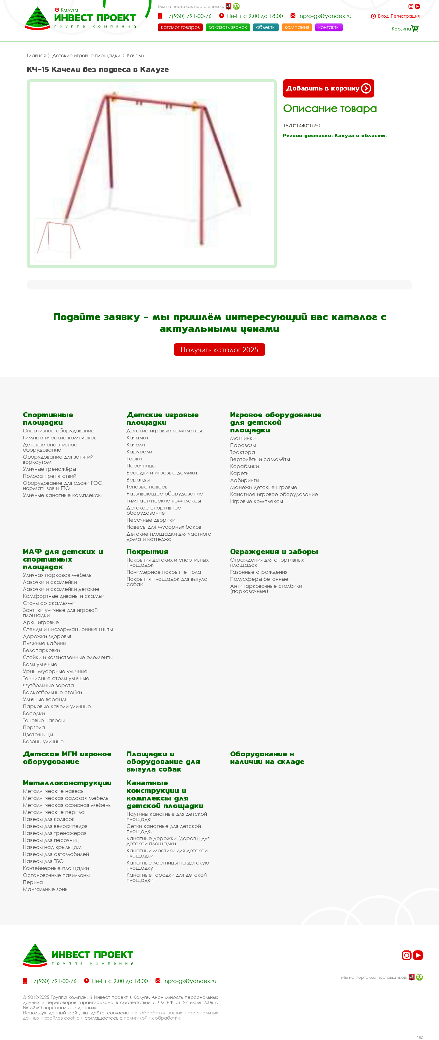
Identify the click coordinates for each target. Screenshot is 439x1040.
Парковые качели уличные (57, 706)
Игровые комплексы (256, 501)
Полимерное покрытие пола (164, 571)
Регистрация (405, 16)
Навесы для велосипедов (55, 826)
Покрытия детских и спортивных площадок (168, 562)
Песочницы (141, 465)
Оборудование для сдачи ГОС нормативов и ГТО (62, 485)
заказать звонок (228, 27)
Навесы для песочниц (51, 840)
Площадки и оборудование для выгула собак (163, 761)
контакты (329, 27)
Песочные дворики (151, 519)
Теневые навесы (147, 486)
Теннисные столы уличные (56, 678)
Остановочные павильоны (56, 875)
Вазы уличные (40, 664)
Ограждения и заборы (274, 551)
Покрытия (147, 551)
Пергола (34, 727)
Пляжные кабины (44, 643)
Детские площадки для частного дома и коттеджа (169, 536)
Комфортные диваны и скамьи (63, 595)
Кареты (239, 473)
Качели (135, 55)
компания (297, 27)
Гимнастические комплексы (60, 437)
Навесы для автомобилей (56, 854)
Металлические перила (54, 812)
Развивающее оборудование (165, 493)
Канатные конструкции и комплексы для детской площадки (165, 794)
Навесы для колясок (49, 819)
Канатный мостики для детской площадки (167, 853)
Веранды (138, 479)
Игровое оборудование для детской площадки (276, 422)
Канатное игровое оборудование (274, 494)
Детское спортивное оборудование (50, 447)
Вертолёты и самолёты (260, 459)
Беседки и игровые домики (162, 472)
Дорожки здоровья (47, 636)
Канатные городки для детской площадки (167, 877)
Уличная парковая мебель (57, 574)
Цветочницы (38, 734)
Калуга (69, 10)
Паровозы (243, 445)
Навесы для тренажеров (55, 833)
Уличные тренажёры (49, 468)
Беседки (34, 713)
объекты (266, 27)
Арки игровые (41, 622)
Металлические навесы (53, 790)
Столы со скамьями (49, 602)
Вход (383, 16)
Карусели (139, 451)
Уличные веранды (45, 699)
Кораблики (244, 466)
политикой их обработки (152, 1017)
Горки (134, 458)
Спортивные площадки (48, 418)
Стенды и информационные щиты (68, 629)
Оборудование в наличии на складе (267, 757)
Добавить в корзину (328, 88)
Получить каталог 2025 (219, 349)
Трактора (242, 452)
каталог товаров (180, 27)
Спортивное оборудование (59, 430)
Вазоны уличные (43, 741)
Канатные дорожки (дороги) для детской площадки (168, 841)
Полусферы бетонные (259, 578)
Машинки (242, 438)
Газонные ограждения (258, 571)
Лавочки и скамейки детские (61, 588)
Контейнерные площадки (56, 868)
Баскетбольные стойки (52, 692)
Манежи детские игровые (263, 487)
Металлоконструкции (67, 782)
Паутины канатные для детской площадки (167, 816)
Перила (33, 882)
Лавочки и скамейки (50, 581)
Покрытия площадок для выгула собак (167, 581)
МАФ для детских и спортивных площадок (63, 559)
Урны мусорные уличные (55, 671)
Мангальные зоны (45, 889)
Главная (36, 55)
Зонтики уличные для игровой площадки (60, 612)
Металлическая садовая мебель (65, 797)
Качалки (137, 437)
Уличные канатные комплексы (62, 495)
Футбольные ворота (48, 685)
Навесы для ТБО (43, 861)
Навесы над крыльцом (52, 847)
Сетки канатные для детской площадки (164, 828)
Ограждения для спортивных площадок (267, 562)
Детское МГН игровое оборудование (67, 757)
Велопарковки (41, 650)
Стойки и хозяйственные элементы (67, 657)
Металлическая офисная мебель (67, 805)
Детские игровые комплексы (164, 430)
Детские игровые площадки (86, 55)
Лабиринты (244, 480)
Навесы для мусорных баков (164, 526)
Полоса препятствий (49, 475)
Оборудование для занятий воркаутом (58, 459)
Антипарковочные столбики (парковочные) (266, 588)
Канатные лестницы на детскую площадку (168, 865)
